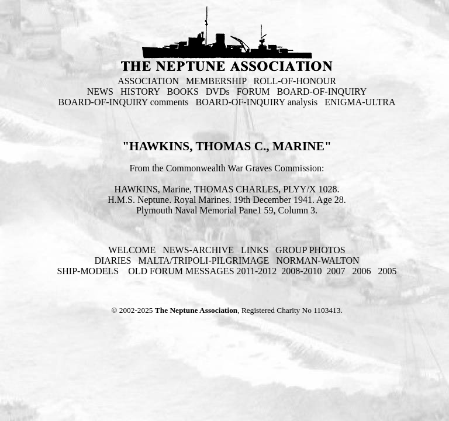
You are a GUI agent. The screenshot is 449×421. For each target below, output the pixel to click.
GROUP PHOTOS (310, 250)
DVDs (218, 91)
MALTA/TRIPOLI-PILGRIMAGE (203, 260)
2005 (387, 271)
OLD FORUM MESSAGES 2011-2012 (202, 271)
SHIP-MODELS (89, 271)
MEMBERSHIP (216, 81)
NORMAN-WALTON (317, 260)
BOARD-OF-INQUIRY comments (123, 102)
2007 (336, 271)
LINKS (254, 250)
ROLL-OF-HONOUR (295, 81)
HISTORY (140, 91)
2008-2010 (301, 271)
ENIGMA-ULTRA (359, 102)
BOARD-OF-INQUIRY (322, 91)
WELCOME (132, 250)
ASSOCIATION (148, 81)
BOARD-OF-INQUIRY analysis (257, 102)
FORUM (253, 91)
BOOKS (183, 91)
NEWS (100, 91)
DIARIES (112, 260)
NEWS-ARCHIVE (198, 250)
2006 (362, 271)
